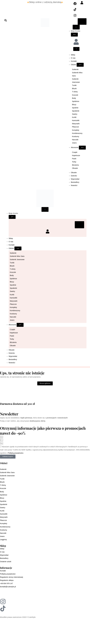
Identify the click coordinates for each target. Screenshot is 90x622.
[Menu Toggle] (76, 27)
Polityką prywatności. (16, 453)
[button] (6, 20)
